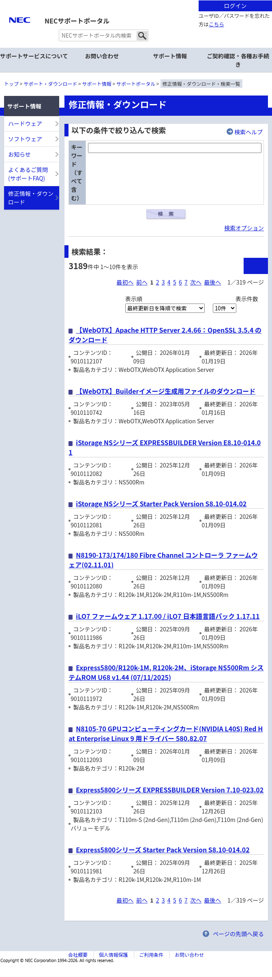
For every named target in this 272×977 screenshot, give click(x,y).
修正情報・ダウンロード (31, 197)
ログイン (235, 6)
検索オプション (244, 228)
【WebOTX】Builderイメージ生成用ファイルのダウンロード (165, 391)
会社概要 (78, 954)
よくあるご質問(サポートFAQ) (28, 174)
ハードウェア (25, 123)
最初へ (125, 282)
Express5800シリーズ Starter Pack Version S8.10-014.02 (162, 849)
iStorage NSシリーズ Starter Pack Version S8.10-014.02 (161, 503)
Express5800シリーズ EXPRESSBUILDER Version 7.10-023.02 (169, 789)
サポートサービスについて (34, 56)
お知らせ (19, 154)
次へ (195, 282)
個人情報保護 (113, 954)
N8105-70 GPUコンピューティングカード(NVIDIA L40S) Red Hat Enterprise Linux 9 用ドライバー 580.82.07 (166, 733)
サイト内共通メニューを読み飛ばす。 (107, 10)
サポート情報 (96, 83)
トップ (11, 83)
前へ (142, 282)
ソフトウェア (25, 139)
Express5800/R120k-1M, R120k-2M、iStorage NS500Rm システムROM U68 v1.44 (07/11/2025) (166, 672)
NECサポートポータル (77, 20)
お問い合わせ (102, 56)
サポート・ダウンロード (50, 83)
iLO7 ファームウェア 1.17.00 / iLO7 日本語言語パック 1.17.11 (167, 616)
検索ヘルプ (248, 132)
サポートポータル (135, 83)
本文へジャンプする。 (136, 0)
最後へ (212, 282)
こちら (216, 24)
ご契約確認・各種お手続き (238, 60)
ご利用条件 (151, 954)
